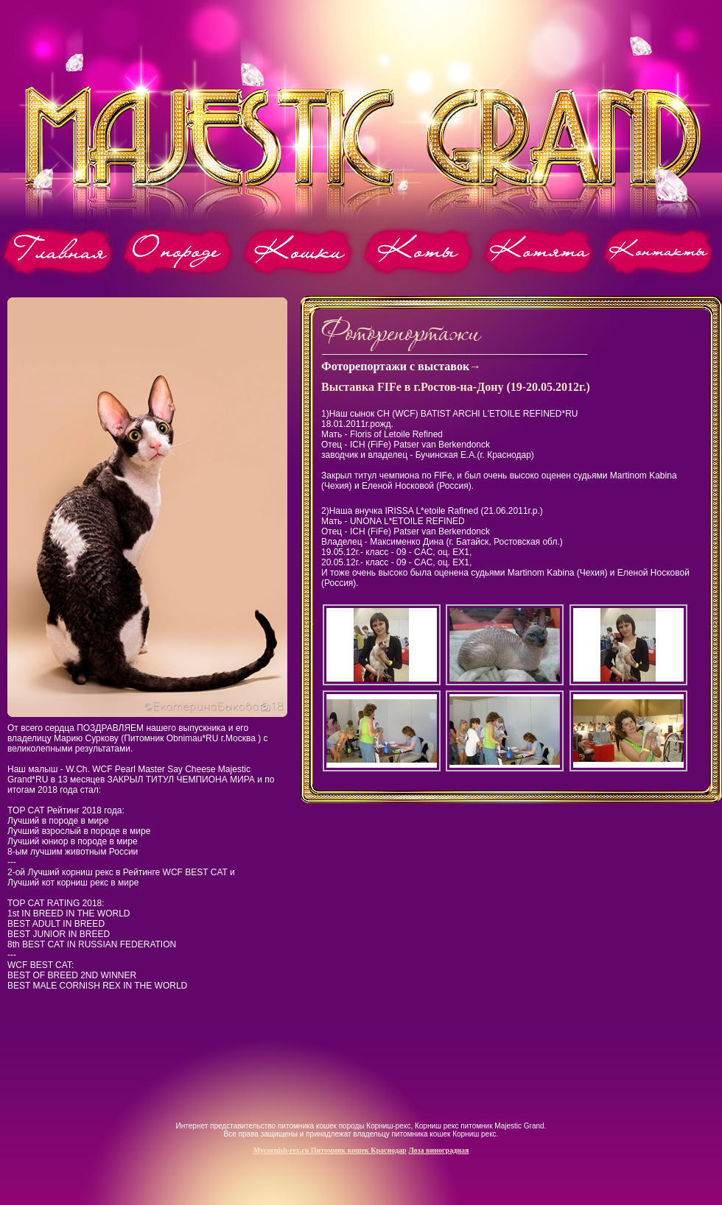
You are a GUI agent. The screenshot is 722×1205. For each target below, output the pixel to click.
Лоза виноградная (438, 1150)
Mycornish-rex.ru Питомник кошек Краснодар (330, 1150)
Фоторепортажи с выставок (395, 366)
